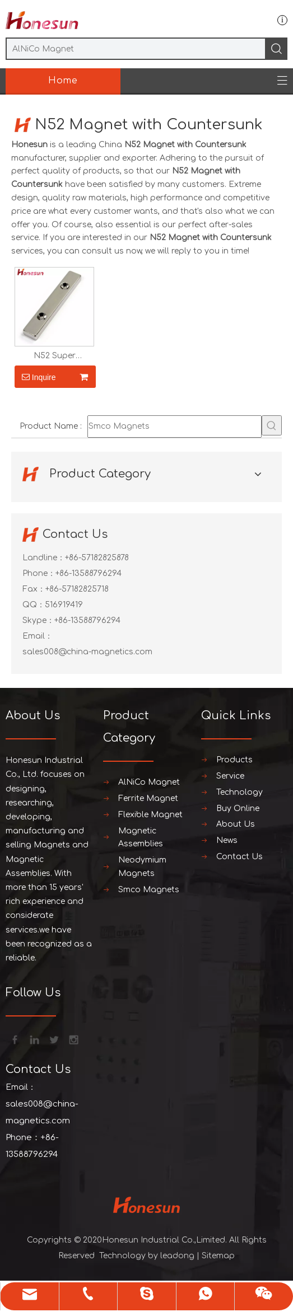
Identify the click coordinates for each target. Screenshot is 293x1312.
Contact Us (239, 856)
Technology (239, 792)
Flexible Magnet (150, 814)
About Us (235, 824)
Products (234, 760)
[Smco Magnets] (174, 426)
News (227, 840)
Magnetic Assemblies (140, 838)
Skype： (38, 620)
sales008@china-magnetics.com (87, 652)
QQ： (33, 605)
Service (230, 776)
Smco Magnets (148, 889)
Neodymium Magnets (142, 867)
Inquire (35, 377)
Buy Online (237, 808)
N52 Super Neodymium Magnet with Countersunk (54, 356)
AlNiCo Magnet (149, 782)
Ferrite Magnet (148, 798)
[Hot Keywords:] (272, 425)
